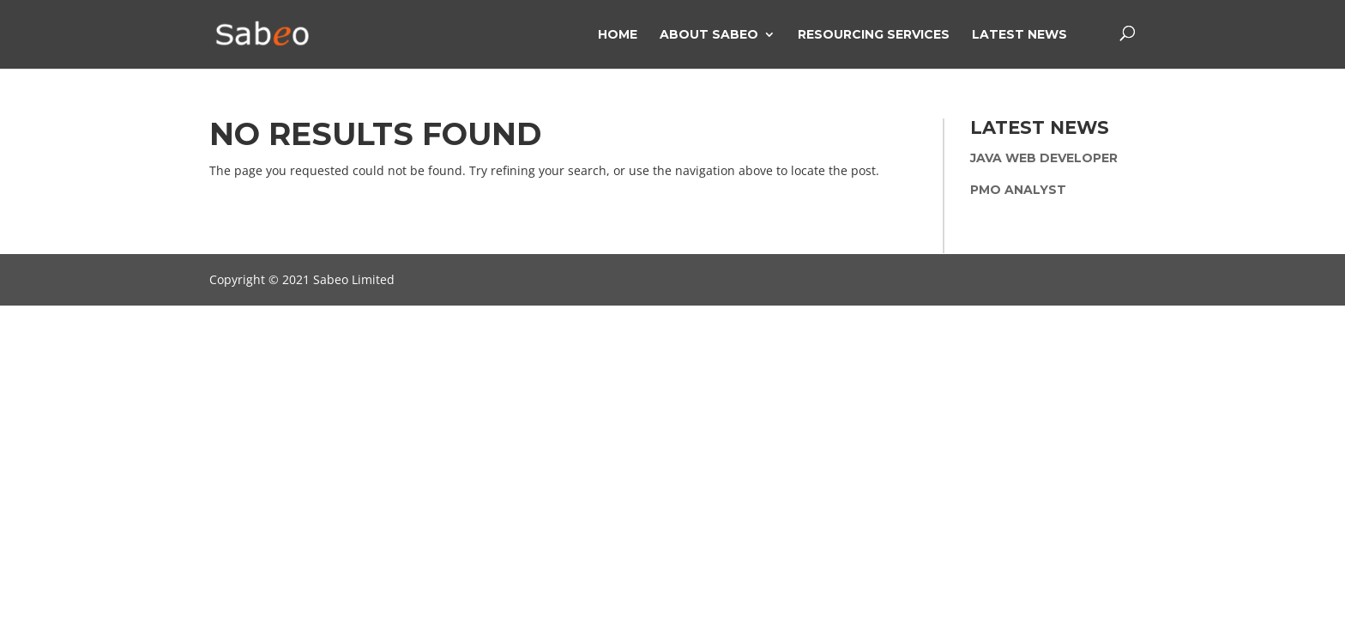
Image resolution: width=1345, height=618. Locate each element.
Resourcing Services (874, 35)
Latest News (1019, 35)
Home (617, 35)
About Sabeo (709, 35)
